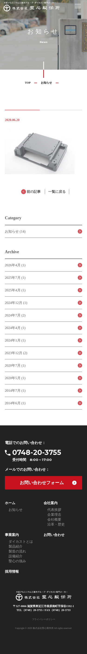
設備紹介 (16, 556)
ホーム (10, 503)
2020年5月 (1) (15, 381)
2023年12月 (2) (16, 356)
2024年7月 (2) (15, 318)
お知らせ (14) (15, 234)
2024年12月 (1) (16, 305)
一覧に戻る (57, 194)
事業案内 (12, 535)
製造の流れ (17, 551)
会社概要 (54, 519)
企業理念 (54, 514)
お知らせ (46, 82)
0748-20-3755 (47, 455)
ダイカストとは (21, 541)
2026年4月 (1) (15, 268)
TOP (27, 82)
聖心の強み (17, 561)
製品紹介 (16, 546)
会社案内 (51, 503)
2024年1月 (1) (15, 343)
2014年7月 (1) (15, 393)
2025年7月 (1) (15, 280)
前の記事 (31, 194)
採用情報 (12, 571)
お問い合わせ (54, 535)
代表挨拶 (54, 510)
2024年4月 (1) (15, 330)
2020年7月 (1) (15, 368)
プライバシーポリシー (43, 619)
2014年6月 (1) (15, 406)
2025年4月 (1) (15, 293)
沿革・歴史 (56, 524)
